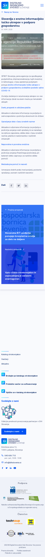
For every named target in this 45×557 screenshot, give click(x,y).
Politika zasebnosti (24, 551)
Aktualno (5, 364)
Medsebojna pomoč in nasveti (14, 164)
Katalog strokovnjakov (11, 354)
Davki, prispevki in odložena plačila (15, 107)
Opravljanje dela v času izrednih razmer (18, 121)
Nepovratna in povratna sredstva (15, 144)
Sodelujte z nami (13, 431)
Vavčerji (4, 359)
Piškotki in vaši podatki (13, 553)
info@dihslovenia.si (13, 462)
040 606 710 (10, 455)
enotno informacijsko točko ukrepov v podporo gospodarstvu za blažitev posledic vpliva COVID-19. (22, 88)
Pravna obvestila (7, 551)
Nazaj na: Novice (9, 12)
